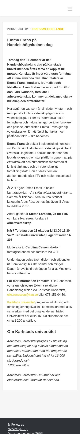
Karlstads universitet (21, 302)
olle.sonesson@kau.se (22, 294)
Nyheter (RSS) (18, 429)
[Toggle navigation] (70, 8)
